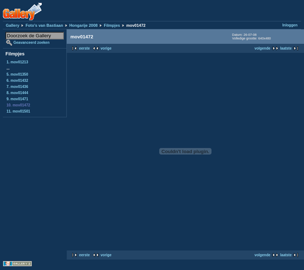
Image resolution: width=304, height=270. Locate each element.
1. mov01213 (17, 62)
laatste (286, 48)
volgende (262, 48)
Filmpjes (112, 25)
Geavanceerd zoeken (31, 43)
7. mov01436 (17, 87)
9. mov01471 (17, 99)
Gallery (12, 25)
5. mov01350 (17, 74)
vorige (105, 48)
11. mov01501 (18, 111)
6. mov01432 (17, 81)
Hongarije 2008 (83, 25)
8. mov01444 (17, 93)
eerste (84, 48)
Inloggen (289, 25)
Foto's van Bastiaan (44, 25)
